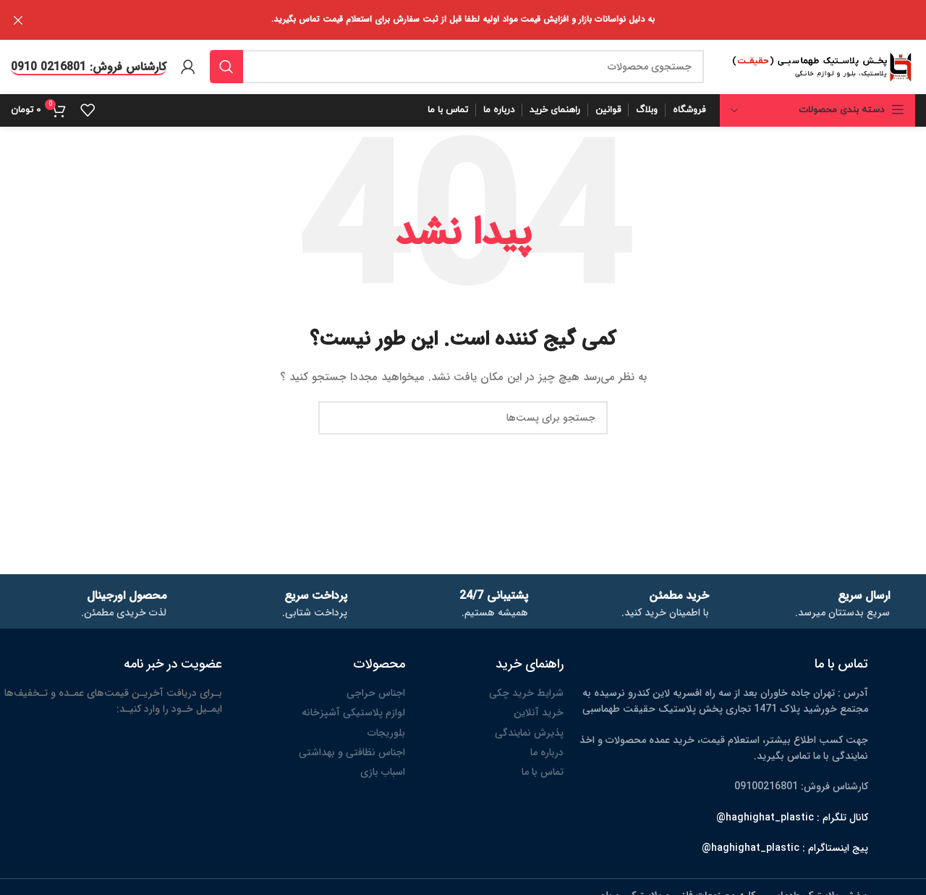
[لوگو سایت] (822, 65)
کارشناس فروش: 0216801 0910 (88, 66)
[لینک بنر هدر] (484, 20)
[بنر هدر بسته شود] (18, 20)
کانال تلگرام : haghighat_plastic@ (792, 816)
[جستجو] (457, 66)
